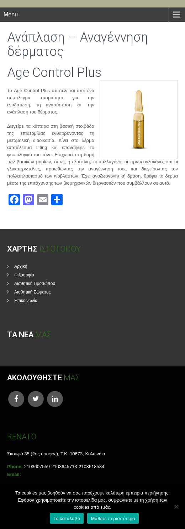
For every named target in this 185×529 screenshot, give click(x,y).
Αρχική (20, 266)
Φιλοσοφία (24, 275)
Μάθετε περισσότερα (113, 518)
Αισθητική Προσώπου (34, 283)
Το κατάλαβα (66, 518)
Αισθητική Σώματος (32, 292)
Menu (11, 14)
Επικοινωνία (25, 300)
